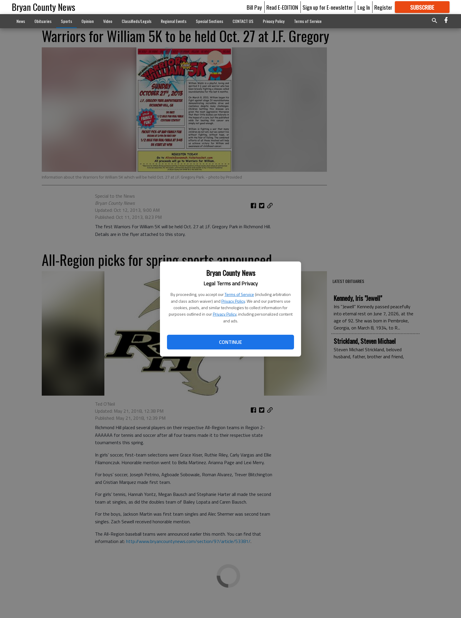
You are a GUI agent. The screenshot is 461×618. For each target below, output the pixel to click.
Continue (230, 342)
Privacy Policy (233, 301)
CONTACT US (243, 21)
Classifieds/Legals (136, 21)
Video (107, 21)
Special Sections (209, 21)
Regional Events (173, 21)
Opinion (87, 21)
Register (383, 7)
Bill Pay (254, 7)
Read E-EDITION (282, 7)
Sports (66, 21)
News (20, 21)
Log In (364, 7)
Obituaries (42, 21)
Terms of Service (239, 294)
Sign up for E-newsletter (328, 7)
